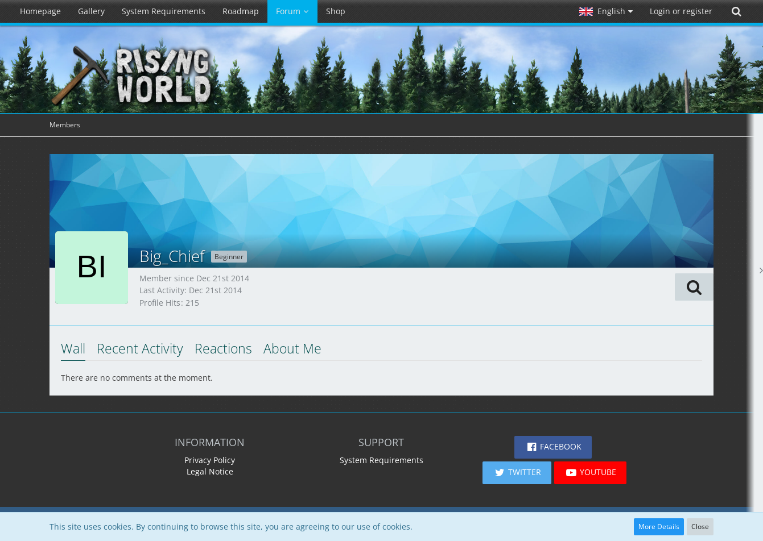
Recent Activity (140, 348)
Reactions (223, 348)
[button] (606, 11)
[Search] (736, 11)
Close (700, 526)
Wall (73, 348)
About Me (292, 348)
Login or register (681, 11)
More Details (658, 526)
